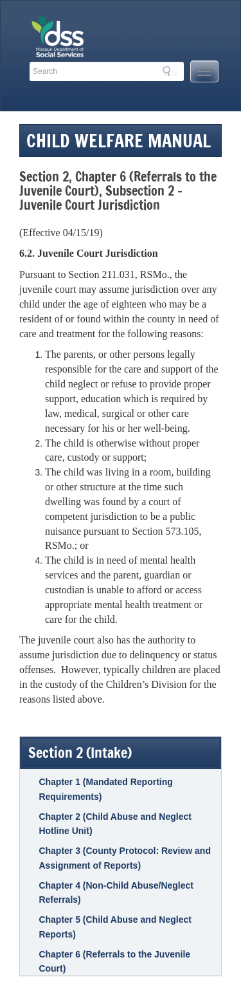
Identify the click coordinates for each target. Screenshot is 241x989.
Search (170, 71)
